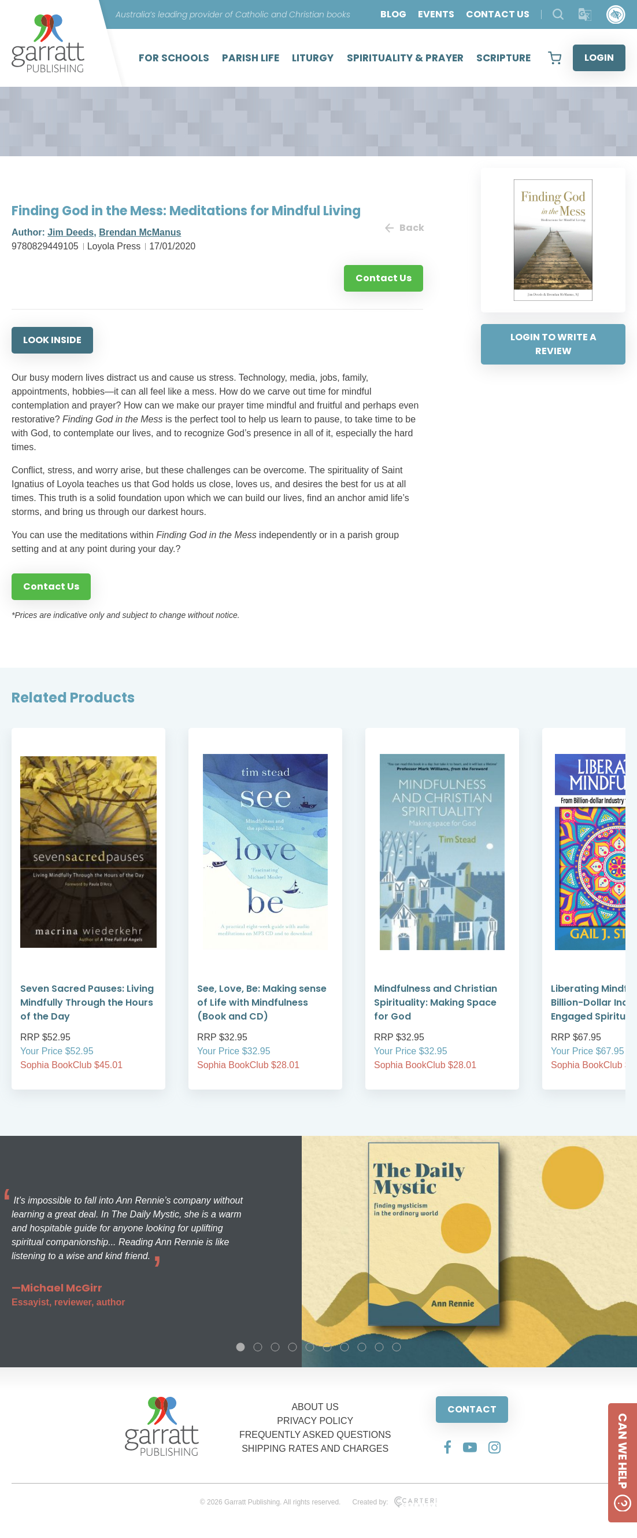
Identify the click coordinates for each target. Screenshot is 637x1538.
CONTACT (472, 1409)
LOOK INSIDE (52, 340)
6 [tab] (327, 1347)
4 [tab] (292, 1347)
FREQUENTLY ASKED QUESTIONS (315, 1435)
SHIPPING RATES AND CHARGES (315, 1449)
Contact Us (383, 278)
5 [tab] (310, 1347)
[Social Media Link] (447, 1447)
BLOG (393, 14)
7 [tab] (344, 1347)
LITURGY (313, 58)
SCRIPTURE (503, 58)
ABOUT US (315, 1407)
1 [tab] (240, 1347)
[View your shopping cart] (554, 57)
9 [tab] (379, 1347)
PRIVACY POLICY (315, 1421)
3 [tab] (275, 1347)
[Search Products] (558, 14)
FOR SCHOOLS (174, 58)
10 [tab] (396, 1347)
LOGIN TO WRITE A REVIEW (553, 344)
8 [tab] (362, 1347)
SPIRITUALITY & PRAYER (405, 58)
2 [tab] (258, 1347)
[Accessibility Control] (615, 14)
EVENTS (436, 14)
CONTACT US (497, 14)
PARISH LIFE (250, 58)
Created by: (394, 1502)
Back (404, 227)
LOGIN (599, 57)
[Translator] (585, 15)
